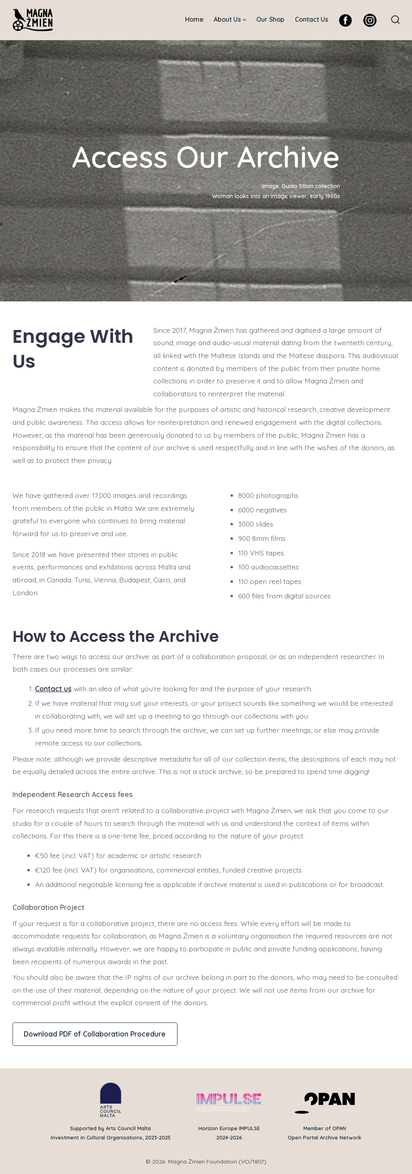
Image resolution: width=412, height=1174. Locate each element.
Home (194, 19)
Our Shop (270, 19)
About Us (230, 19)
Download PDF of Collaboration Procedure (95, 1033)
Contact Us (311, 19)
